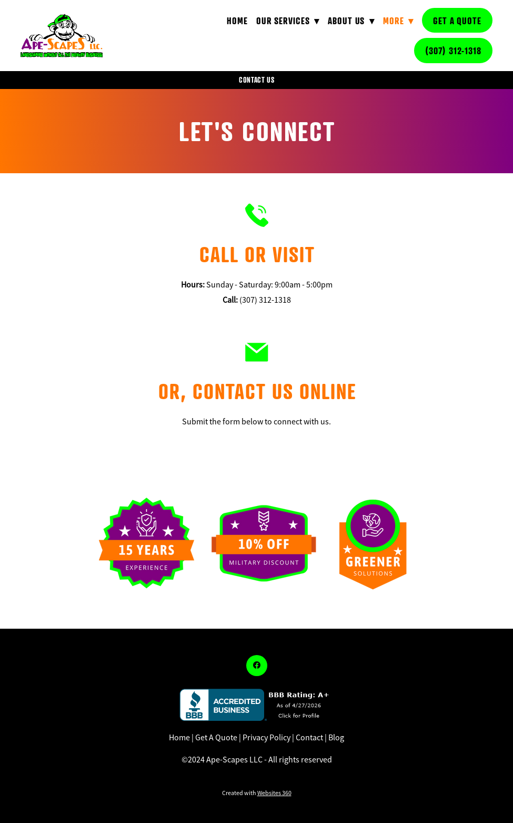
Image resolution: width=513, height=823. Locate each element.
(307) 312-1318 (453, 50)
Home (237, 20)
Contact (309, 737)
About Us (351, 20)
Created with (256, 793)
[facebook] (256, 665)
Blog (336, 737)
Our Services (287, 20)
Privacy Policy (266, 737)
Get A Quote (457, 20)
